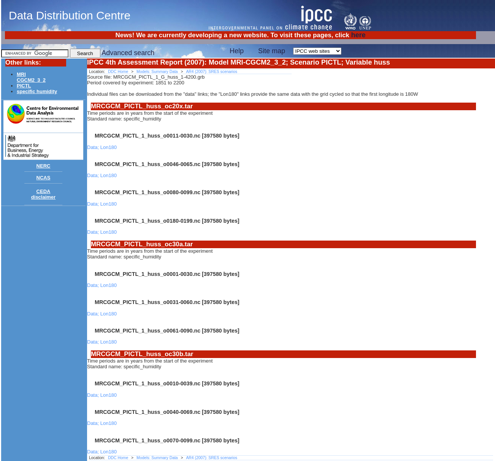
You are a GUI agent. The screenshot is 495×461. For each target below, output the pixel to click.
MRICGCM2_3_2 (31, 77)
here (358, 35)
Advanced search (128, 53)
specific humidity (37, 91)
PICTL (24, 86)
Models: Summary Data (157, 72)
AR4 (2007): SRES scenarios (211, 72)
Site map (271, 51)
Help (237, 51)
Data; (93, 147)
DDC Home (118, 72)
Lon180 (108, 147)
